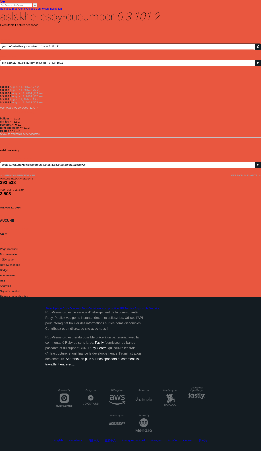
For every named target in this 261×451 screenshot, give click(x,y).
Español (172, 440)
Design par (92, 390)
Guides (30, 8)
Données (75, 308)
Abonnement (7, 275)
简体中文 (93, 440)
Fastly (99, 342)
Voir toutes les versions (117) (17, 107)
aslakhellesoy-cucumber (57, 16)
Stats (84, 308)
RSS (3, 280)
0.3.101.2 (5, 102)
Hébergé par (118, 390)
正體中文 (110, 440)
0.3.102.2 (5, 93)
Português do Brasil (134, 440)
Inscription (55, 8)
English (58, 440)
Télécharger (7, 259)
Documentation (9, 254)
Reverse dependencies (14, 296)
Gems (22, 8)
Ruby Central (97, 348)
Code (66, 308)
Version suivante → (246, 175)
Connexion (42, 8)
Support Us (141, 308)
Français (156, 440)
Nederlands (75, 440)
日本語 (203, 440)
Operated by (65, 391)
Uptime (57, 308)
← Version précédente (17, 175)
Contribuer (94, 308)
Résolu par (145, 390)
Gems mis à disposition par (197, 389)
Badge (4, 270)
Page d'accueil (9, 249)
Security (154, 308)
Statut (48, 308)
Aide (116, 308)
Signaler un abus (10, 291)
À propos (107, 308)
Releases (5, 8)
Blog (15, 8)
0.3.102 (4, 99)
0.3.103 (4, 90)
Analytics (5, 285)
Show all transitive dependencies (20, 133)
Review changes (10, 264)
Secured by (145, 415)
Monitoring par (170, 390)
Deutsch (188, 440)
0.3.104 (4, 86)
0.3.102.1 (5, 96)
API (121, 308)
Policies (129, 308)
